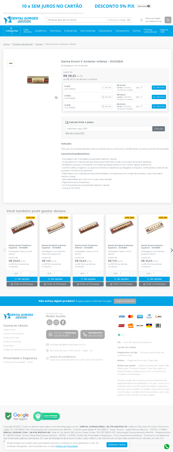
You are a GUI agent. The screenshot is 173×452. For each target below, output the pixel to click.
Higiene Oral (164, 30)
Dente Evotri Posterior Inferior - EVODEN (86, 246)
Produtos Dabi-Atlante (56, 13)
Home (6, 44)
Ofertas (6, 13)
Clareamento (122, 31)
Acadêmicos (78, 13)
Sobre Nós (16, 13)
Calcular (158, 128)
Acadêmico (41, 31)
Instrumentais (87, 31)
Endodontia (70, 31)
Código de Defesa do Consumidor (19, 349)
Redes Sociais (28, 13)
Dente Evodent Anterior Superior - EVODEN (54, 246)
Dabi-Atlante (28, 30)
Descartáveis (105, 31)
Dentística (55, 31)
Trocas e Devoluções (13, 334)
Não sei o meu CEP (74, 133)
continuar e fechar (117, 445)
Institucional (9, 329)
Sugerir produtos (125, 301)
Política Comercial (12, 341)
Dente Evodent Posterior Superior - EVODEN (120, 246)
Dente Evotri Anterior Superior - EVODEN (152, 246)
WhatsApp (40, 13)
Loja (69, 13)
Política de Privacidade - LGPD (18, 362)
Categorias (12, 31)
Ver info (106, 88)
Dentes (137, 31)
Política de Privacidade (67, 446)
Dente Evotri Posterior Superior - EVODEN (20, 246)
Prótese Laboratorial (150, 30)
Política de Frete (11, 337)
